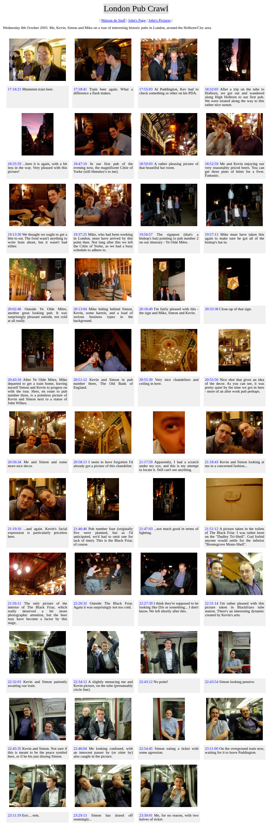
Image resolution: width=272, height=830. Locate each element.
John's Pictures (159, 20)
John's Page (137, 20)
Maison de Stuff (113, 20)
